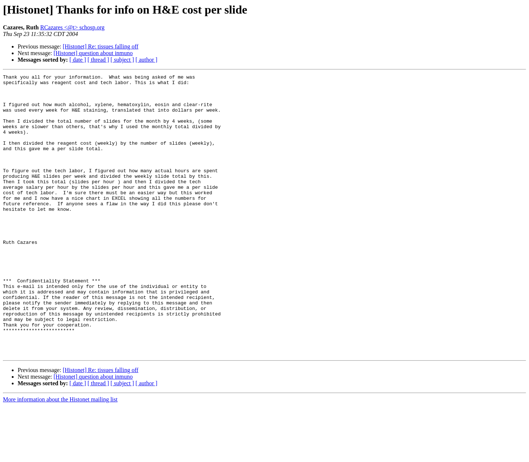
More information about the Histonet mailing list (60, 455)
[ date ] (77, 60)
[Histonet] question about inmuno (93, 53)
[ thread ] (98, 60)
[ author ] (147, 60)
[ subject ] (122, 60)
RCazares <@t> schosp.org (72, 27)
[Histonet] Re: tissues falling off (100, 46)
